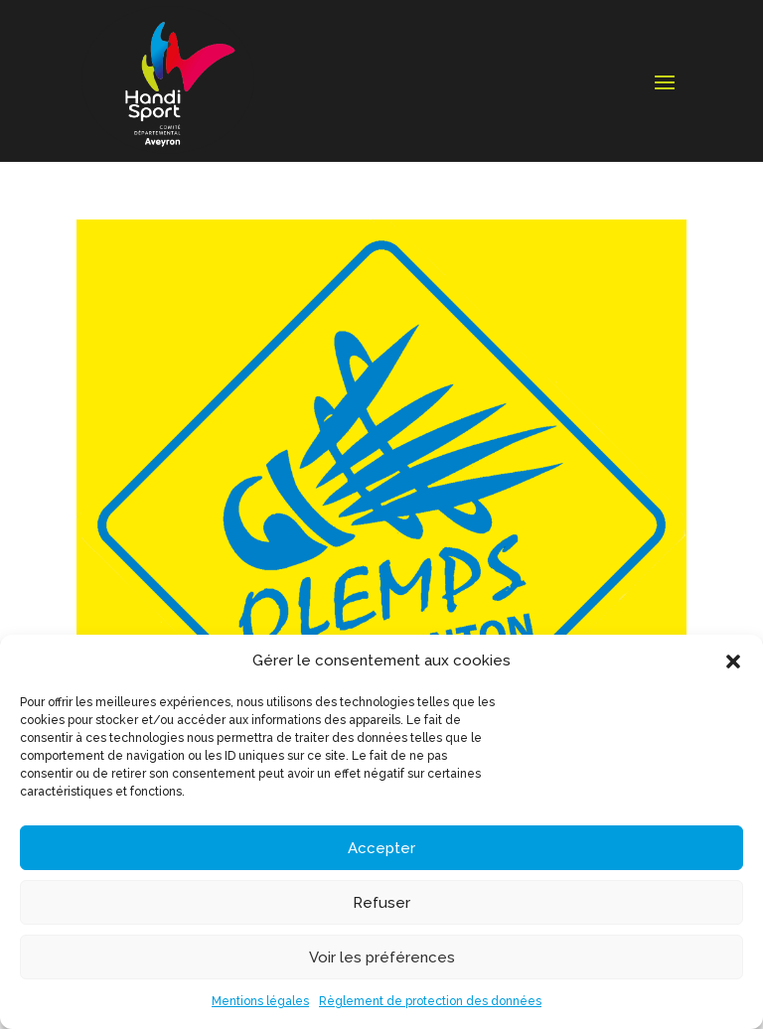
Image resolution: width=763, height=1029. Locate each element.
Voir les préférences (382, 957)
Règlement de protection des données (430, 1001)
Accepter (381, 848)
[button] (733, 661)
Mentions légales (260, 1001)
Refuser (381, 903)
